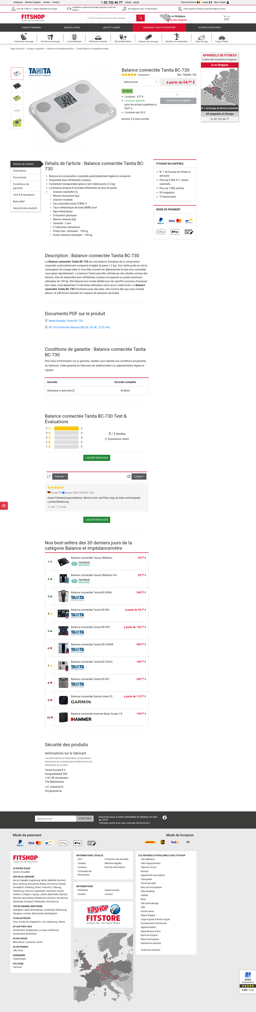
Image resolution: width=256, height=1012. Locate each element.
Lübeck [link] (43, 894)
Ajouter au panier (178, 103)
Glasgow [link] (17, 913)
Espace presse (112, 890)
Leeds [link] (27, 910)
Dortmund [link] (52, 884)
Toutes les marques (150, 950)
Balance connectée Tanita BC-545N (91, 595)
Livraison (82, 867)
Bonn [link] (15, 884)
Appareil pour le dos (151, 931)
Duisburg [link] (29, 887)
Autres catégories (210, 30)
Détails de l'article (23, 166)
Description (19, 173)
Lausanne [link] (30, 942)
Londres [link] (27, 913)
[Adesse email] (55, 819)
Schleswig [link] (18, 901)
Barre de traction (149, 935)
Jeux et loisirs (111, 30)
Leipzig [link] (35, 894)
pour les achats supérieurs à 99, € (141, 107)
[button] (33, 114)
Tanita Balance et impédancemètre (92, 51)
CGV (80, 859)
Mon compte (221, 2)
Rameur (145, 871)
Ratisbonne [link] (40, 898)
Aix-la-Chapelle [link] (20, 880)
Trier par (59, 479)
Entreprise (18, 2)
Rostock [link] (51, 898)
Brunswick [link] (33, 884)
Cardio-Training (31, 30)
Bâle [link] (15, 942)
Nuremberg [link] (28, 898)
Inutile (61, 509)
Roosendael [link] (19, 933)
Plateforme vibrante (151, 943)
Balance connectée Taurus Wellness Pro (94, 577)
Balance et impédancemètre (60, 51)
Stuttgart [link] (28, 901)
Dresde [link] (61, 884)
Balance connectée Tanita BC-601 (90, 681)
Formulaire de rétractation (84, 873)
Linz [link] (44, 921)
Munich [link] (63, 894)
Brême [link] (43, 884)
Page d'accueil (17, 51)
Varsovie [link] (17, 967)
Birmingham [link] (37, 910)
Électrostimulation (150, 939)
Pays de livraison (190, 2)
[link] (160, 224)
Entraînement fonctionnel (153, 923)
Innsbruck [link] (24, 921)
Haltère (144, 895)
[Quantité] (178, 97)
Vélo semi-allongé (149, 903)
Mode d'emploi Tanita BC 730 (64, 323)
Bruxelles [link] (25, 872)
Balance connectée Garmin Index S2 (91, 699)
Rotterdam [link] (31, 933)
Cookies (82, 863)
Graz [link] (15, 921)
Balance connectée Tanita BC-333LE (92, 664)
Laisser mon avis (96, 460)
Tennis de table (148, 883)
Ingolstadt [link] (39, 891)
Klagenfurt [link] (35, 921)
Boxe (143, 899)
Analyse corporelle (35, 51)
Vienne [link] (61, 921)
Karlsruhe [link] (51, 891)
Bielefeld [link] (52, 880)
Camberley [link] (49, 910)
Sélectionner (131, 84)
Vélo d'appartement (150, 863)
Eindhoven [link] (53, 930)
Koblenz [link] (17, 894)
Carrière (46, 2)
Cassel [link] (60, 891)
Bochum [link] (61, 880)
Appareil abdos (148, 927)
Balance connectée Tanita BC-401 (90, 612)
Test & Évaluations (23, 197)
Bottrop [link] (23, 884)
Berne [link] (21, 942)
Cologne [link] (26, 894)
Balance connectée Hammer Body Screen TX (96, 716)
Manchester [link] (38, 913)
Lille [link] (15, 950)
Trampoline (146, 879)
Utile (51, 509)
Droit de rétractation (115, 867)
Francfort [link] (47, 887)
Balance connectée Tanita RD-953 (90, 629)
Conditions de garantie (21, 188)
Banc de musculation (151, 887)
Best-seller (19, 204)
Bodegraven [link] (32, 930)
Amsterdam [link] (19, 930)
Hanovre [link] (29, 891)
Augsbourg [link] (34, 880)
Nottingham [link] (51, 913)
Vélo (143, 907)
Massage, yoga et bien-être (159, 30)
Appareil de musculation (153, 875)
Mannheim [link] (53, 894)
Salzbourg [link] (52, 921)
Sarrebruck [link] (62, 898)
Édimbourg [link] (61, 910)
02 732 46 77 (220, 119)
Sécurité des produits (25, 210)
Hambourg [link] (18, 891)
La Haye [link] (43, 930)
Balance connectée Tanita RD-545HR (92, 647)
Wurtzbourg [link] (52, 901)
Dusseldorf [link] (18, 887)
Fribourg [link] (57, 887)
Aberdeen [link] (18, 910)
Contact (55, 2)
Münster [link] (17, 898)
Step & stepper (148, 915)
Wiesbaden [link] (39, 901)
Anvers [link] (16, 872)
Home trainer (147, 911)
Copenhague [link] (19, 959)
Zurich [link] (39, 942)
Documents (19, 180)
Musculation (72, 30)
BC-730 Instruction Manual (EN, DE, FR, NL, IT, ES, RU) (77, 330)
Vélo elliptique (148, 859)
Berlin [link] (44, 880)
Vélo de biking (148, 891)
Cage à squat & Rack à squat (155, 919)
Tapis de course (148, 867)
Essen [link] (38, 887)
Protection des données (116, 859)
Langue (207, 2)
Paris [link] (20, 950)
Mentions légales (33, 2)
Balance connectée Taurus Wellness (91, 560)
